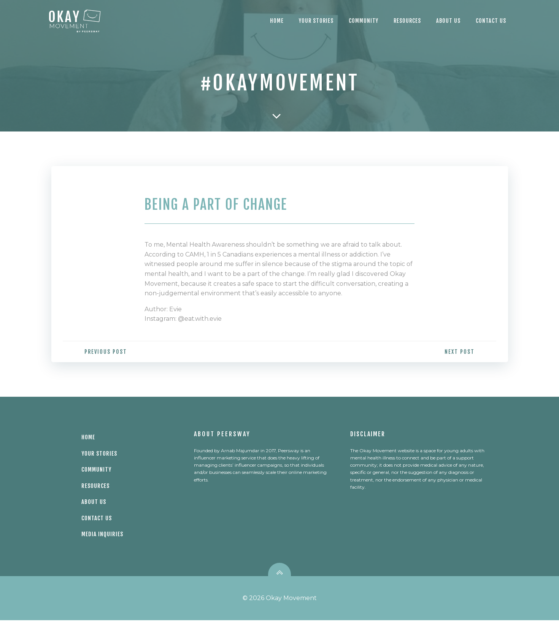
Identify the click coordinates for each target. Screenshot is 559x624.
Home (277, 20)
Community (363, 20)
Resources (407, 20)
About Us (448, 20)
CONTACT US (491, 20)
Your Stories (316, 20)
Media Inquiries (103, 536)
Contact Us (98, 520)
